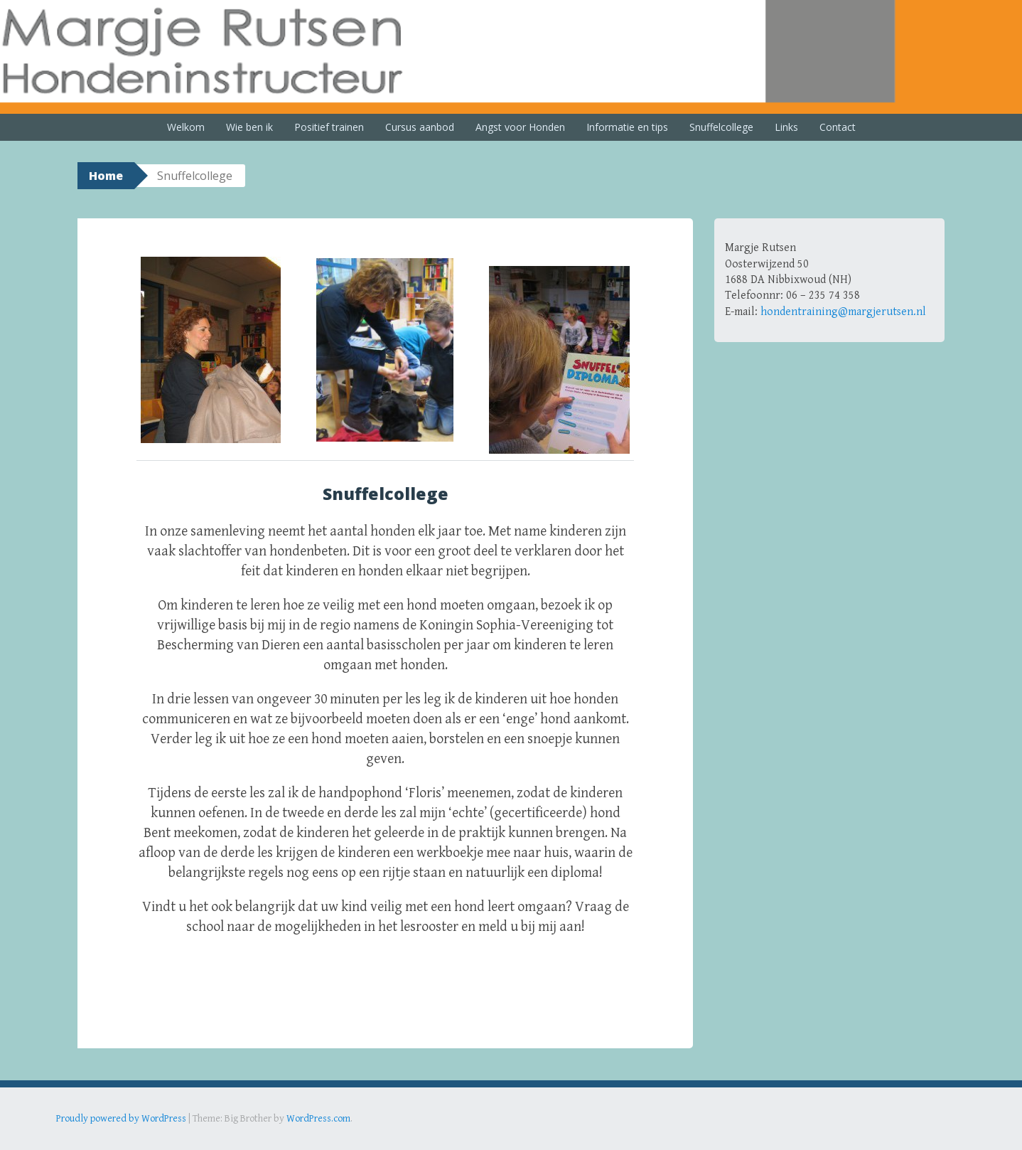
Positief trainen (329, 127)
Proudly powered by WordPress (121, 1118)
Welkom (186, 127)
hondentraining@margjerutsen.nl (843, 312)
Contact (837, 127)
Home (106, 175)
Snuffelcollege (721, 127)
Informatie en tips (627, 127)
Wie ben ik (249, 127)
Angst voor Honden (520, 127)
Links (786, 127)
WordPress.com (318, 1118)
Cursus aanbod (419, 127)
